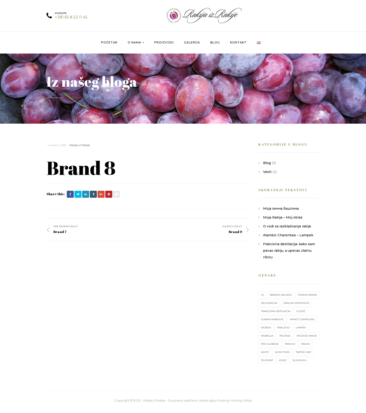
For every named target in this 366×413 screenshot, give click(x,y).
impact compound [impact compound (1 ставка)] (302, 321)
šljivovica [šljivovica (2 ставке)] (299, 362)
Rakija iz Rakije (80, 147)
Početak (109, 45)
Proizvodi (164, 45)
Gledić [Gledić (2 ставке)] (301, 313)
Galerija (192, 45)
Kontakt (238, 45)
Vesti (267, 174)
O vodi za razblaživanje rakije (287, 229)
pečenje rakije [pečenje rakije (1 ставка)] (307, 338)
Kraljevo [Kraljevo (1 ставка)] (283, 330)
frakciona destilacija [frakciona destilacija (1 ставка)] (275, 313)
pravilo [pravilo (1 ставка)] (290, 346)
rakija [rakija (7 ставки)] (305, 346)
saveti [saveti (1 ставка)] (265, 354)
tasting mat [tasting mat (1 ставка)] (303, 354)
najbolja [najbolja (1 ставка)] (267, 338)
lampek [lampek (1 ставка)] (301, 330)
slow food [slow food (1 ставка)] (282, 354)
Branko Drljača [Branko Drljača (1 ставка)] (281, 297)
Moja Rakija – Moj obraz (283, 220)
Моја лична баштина (281, 211)
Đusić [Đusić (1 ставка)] (282, 362)
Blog (215, 45)
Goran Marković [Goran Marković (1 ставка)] (272, 321)
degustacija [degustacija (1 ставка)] (269, 305)
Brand (96, 100)
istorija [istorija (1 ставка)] (266, 330)
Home (78, 100)
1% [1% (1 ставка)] (262, 297)
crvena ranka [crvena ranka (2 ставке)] (307, 297)
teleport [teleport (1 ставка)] (267, 362)
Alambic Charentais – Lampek (288, 238)
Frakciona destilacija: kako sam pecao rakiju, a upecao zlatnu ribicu (289, 253)
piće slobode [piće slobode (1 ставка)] (270, 346)
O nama (136, 45)
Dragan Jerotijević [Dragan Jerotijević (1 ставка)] (296, 305)
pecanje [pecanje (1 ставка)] (285, 338)
